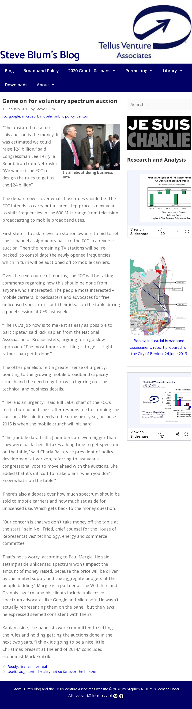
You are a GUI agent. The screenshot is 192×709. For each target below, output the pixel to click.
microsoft (30, 116)
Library (175, 71)
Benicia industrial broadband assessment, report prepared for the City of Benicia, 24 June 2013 (159, 347)
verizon (83, 116)
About (48, 85)
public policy (64, 116)
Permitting (141, 71)
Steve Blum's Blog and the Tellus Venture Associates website (60, 689)
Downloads (16, 84)
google (14, 116)
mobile (46, 116)
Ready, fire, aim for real (27, 666)
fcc (4, 116)
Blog (9, 70)
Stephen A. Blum (140, 689)
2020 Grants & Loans (94, 71)
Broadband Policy (41, 70)
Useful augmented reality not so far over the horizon (53, 671)
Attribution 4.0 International (96, 695)
